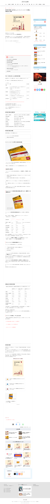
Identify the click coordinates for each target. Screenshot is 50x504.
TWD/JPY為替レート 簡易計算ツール (39, 41)
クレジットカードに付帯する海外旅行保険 (12, 63)
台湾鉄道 (44, 4)
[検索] (45, 22)
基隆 (29, 4)
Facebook (17, 475)
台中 (33, 4)
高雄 (17, 4)
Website (21, 475)
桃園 (22, 4)
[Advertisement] (18, 49)
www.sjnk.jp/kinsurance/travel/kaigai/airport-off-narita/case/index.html (14, 101)
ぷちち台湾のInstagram (7, 488)
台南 (15, 4)
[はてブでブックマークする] (19, 425)
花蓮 (31, 4)
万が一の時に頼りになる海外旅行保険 (12, 59)
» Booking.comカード (19, 219)
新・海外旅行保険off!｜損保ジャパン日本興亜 (12, 321)
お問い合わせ (36, 87)
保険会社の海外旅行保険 (10, 68)
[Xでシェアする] (13, 425)
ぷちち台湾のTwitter (7, 489)
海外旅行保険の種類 (9, 62)
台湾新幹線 (39, 4)
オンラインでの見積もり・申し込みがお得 (13, 69)
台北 (20, 4)
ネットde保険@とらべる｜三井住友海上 (12, 324)
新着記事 (13, 4)
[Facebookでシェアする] (16, 425)
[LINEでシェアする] (22, 425)
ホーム (6, 4)
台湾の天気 (5, 484)
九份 (24, 4)
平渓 (27, 4)
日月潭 (36, 4)
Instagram (19, 475)
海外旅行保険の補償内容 (10, 60)
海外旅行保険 (8, 71)
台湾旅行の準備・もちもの (27, 427)
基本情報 (9, 4)
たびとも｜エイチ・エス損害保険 (11, 327)
